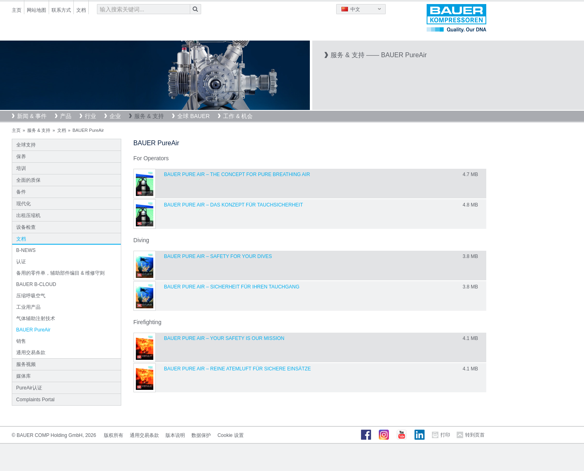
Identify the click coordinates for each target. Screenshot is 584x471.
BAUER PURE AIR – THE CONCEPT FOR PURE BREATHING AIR (237, 174)
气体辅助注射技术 (35, 318)
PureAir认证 (29, 388)
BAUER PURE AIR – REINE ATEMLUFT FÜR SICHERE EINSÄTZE (237, 369)
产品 (65, 116)
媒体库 (23, 376)
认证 (21, 262)
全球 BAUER (193, 116)
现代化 (23, 203)
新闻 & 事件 (32, 116)
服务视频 (26, 364)
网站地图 (36, 10)
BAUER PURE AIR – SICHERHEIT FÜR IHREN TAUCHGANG (231, 287)
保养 (21, 156)
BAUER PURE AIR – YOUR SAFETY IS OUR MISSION (224, 338)
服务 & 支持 (149, 116)
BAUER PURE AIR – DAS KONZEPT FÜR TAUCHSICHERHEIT (233, 205)
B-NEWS (26, 250)
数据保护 (201, 435)
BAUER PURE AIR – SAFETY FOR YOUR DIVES (218, 256)
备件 (21, 192)
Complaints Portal (35, 399)
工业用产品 (28, 307)
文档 (81, 10)
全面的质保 (28, 180)
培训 (21, 168)
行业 (90, 116)
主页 (16, 10)
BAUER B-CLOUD (36, 284)
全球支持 (26, 145)
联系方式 (61, 10)
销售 (21, 341)
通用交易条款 (30, 352)
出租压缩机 (28, 215)
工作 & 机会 (238, 116)
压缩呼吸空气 (30, 296)
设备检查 (26, 227)
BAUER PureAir (33, 330)
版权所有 (113, 435)
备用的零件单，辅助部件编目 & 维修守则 (60, 273)
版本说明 (175, 435)
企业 (115, 116)
